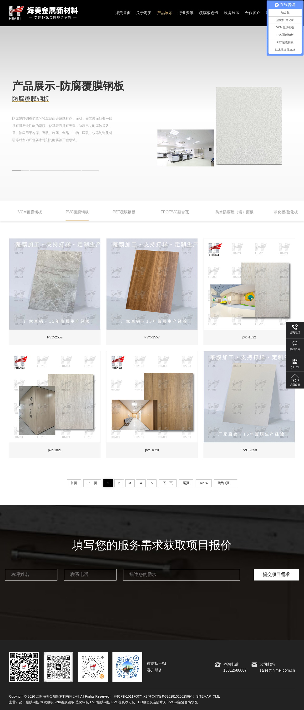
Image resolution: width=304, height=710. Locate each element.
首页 (74, 483)
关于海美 (144, 13)
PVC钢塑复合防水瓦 (182, 702)
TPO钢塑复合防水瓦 (151, 702)
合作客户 (252, 13)
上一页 (92, 483)
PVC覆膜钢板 (100, 702)
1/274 (203, 483)
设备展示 (231, 13)
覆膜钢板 (32, 702)
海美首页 (123, 13)
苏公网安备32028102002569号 (171, 696)
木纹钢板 (47, 702)
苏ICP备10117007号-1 (130, 696)
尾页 (186, 483)
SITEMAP (203, 696)
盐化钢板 (82, 702)
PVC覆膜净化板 (123, 702)
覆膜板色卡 (208, 13)
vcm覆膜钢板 (64, 702)
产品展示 (164, 13)
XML (216, 696)
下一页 (168, 483)
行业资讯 (185, 13)
